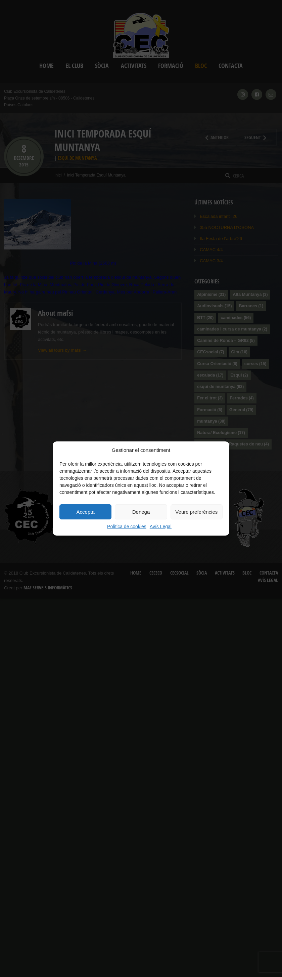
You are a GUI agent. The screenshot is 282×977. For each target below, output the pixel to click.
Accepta (86, 512)
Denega (141, 512)
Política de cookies (126, 526)
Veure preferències (196, 512)
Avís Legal (161, 526)
